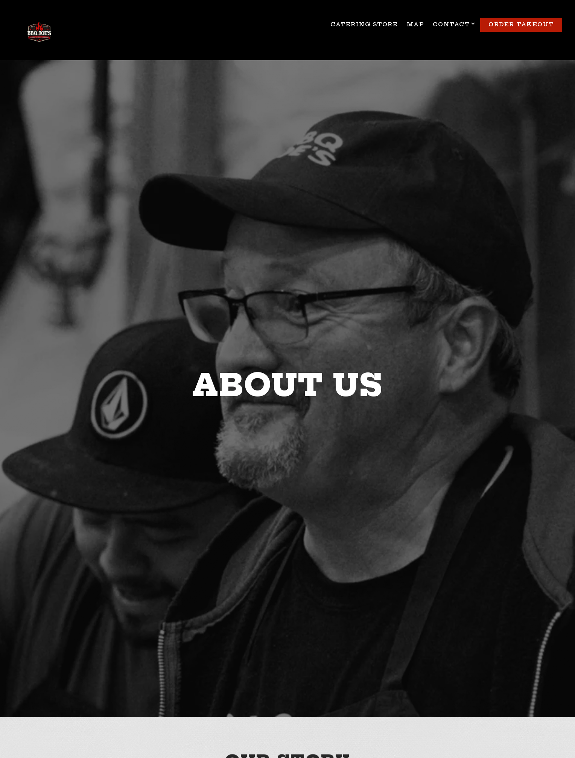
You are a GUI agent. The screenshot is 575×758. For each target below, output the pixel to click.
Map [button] (415, 24)
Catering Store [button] (364, 24)
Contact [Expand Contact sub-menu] (452, 24)
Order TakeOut (521, 24)
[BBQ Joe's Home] (39, 33)
